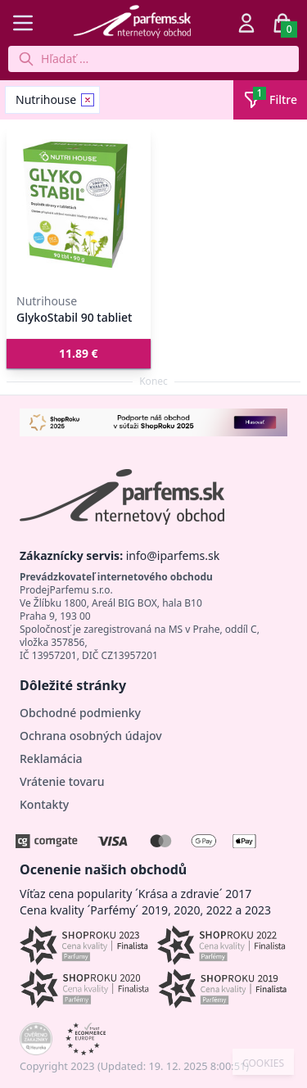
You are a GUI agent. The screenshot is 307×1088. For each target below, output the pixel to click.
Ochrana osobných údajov (91, 735)
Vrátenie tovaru (62, 781)
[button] (79, 353)
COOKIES (263, 1063)
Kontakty (44, 804)
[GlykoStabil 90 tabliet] (78, 205)
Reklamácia (51, 758)
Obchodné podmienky (80, 712)
